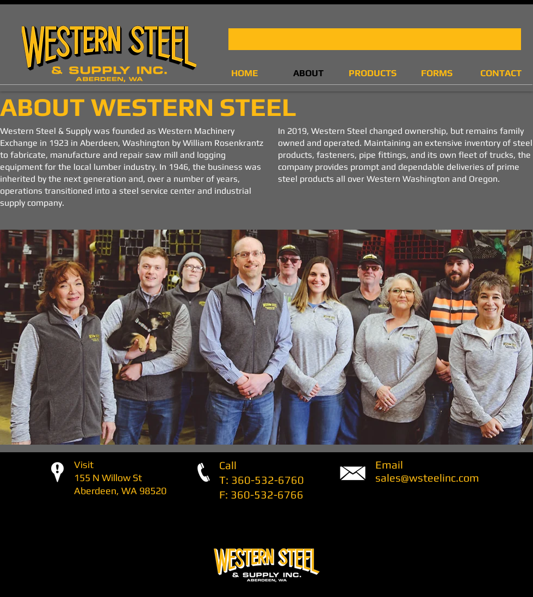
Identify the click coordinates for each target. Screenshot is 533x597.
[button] (374, 39)
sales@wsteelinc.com (427, 477)
